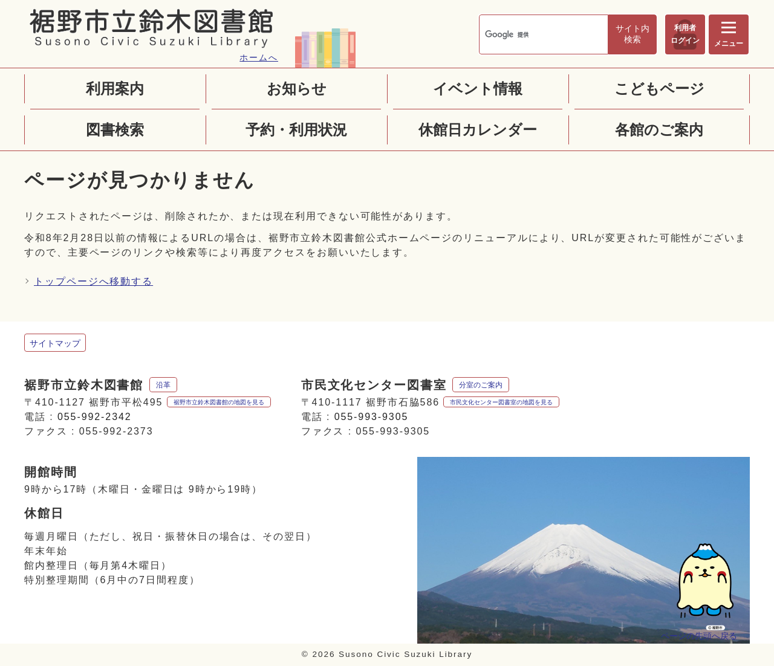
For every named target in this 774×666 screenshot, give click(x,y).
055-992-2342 (94, 417)
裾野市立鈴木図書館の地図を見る (219, 402)
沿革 (163, 385)
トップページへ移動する (93, 281)
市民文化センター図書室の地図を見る (501, 402)
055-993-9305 (371, 417)
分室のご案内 (481, 385)
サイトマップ (55, 343)
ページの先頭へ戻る (697, 637)
